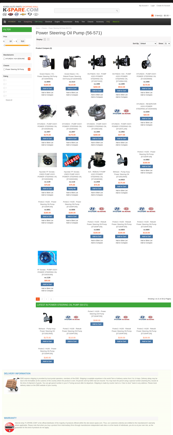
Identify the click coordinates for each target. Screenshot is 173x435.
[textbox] (86, 10)
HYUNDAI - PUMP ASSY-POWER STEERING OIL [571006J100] (97, 126)
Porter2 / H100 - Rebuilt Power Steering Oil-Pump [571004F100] (97, 224)
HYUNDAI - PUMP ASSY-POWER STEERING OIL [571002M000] (146, 76)
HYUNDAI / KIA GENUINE (15, 54)
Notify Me (72, 189)
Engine (57, 22)
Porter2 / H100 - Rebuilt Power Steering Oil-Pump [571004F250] (146, 224)
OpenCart (72, 423)
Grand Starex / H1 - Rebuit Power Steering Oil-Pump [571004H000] (72, 76)
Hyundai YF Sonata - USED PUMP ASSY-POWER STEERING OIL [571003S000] (47, 175)
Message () (140, 389)
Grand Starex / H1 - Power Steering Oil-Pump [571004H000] (47, 76)
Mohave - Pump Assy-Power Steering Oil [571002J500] (121, 174)
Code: (150, 403)
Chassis (90, 22)
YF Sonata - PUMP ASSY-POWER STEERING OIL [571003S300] (47, 272)
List (45, 39)
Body (77, 22)
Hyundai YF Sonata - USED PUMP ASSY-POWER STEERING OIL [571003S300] (72, 175)
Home (38, 28)
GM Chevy (39, 22)
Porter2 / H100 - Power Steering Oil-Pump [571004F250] (72, 204)
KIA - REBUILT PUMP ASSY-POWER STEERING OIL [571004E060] (96, 175)
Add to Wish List (47, 93)
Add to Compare (47, 95)
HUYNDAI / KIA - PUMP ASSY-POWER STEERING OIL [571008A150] (121, 77)
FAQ (108, 22)
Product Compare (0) (44, 48)
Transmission (67, 22)
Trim (83, 22)
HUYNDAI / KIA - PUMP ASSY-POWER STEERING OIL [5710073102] (96, 77)
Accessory (100, 22)
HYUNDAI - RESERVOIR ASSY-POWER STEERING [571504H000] (146, 106)
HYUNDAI (11, 22)
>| (51, 299)
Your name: (138, 379)
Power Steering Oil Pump (15, 62)
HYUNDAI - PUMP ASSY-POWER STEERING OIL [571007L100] (122, 126)
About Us (116, 22)
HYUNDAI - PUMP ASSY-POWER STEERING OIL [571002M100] (47, 126)
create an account (163, 6)
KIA (19, 22)
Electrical (48, 22)
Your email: (138, 384)
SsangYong (28, 22)
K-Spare (78, 423)
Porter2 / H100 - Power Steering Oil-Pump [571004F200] (47, 204)
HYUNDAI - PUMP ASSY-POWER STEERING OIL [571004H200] (72, 126)
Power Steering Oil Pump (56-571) (60, 28)
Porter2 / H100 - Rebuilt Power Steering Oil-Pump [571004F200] (122, 224)
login (153, 6)
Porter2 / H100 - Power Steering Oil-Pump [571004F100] (146, 154)
